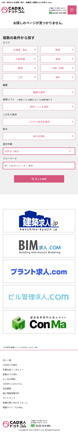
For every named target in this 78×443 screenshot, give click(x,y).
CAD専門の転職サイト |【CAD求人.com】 (18, 347)
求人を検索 (41, 179)
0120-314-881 (59, 12)
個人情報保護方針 (11, 393)
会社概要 (7, 388)
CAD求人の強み (10, 364)
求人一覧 (7, 360)
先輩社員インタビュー (13, 369)
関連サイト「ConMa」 (13, 407)
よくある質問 (9, 379)
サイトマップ (9, 397)
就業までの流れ (10, 374)
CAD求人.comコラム (12, 383)
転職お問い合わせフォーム (15, 402)
